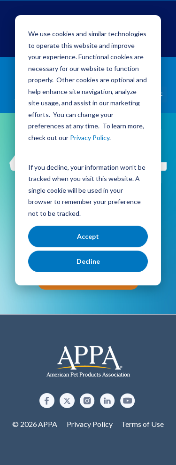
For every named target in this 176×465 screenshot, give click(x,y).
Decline (88, 261)
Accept (88, 236)
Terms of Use (142, 423)
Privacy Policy (90, 423)
